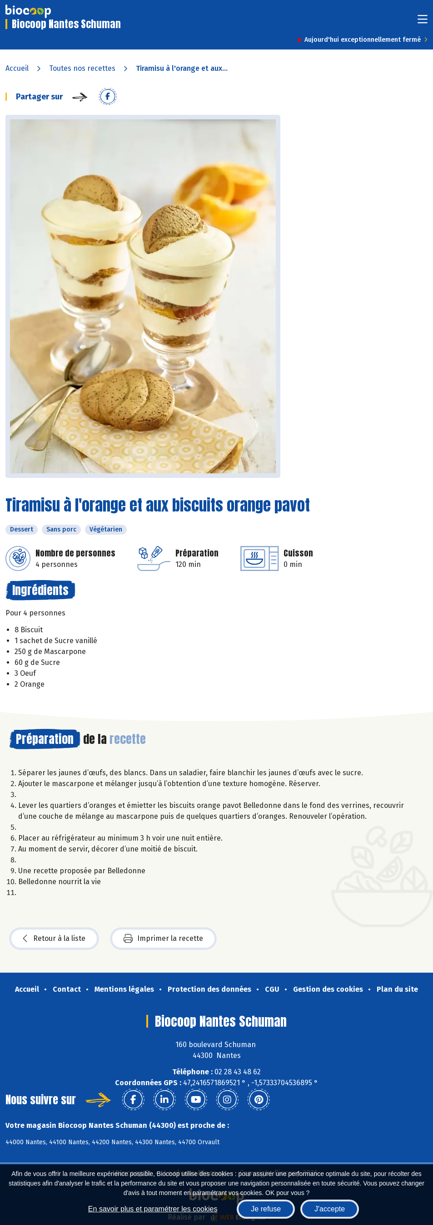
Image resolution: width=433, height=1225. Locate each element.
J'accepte (329, 1209)
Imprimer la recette (163, 938)
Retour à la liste (54, 938)
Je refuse (266, 1209)
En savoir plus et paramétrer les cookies (153, 1209)
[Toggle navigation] (423, 22)
